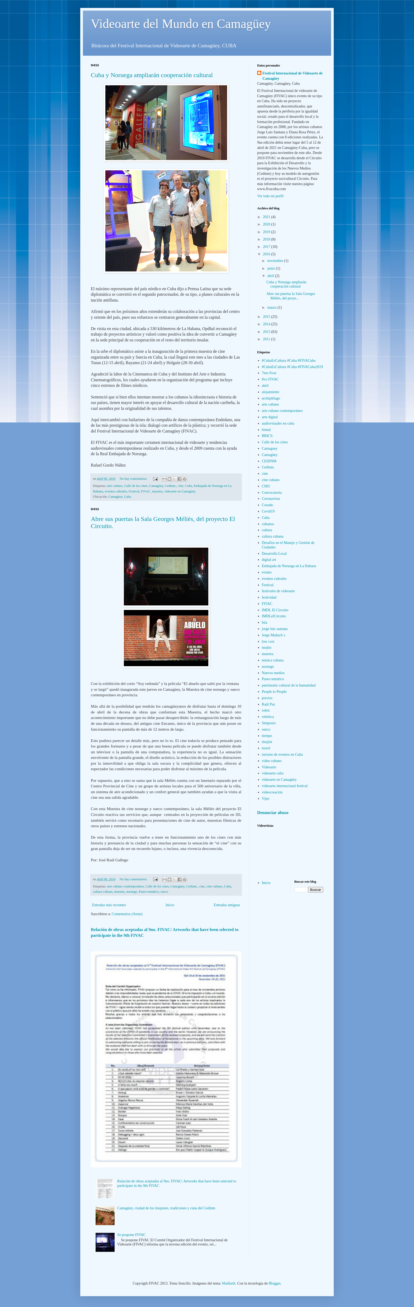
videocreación (272, 792)
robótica (268, 717)
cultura (267, 530)
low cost (268, 641)
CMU (266, 486)
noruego (131, 892)
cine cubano (214, 886)
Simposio (269, 723)
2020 (267, 224)
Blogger (274, 1283)
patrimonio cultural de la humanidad (289, 685)
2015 (267, 317)
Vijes (266, 799)
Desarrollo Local (274, 554)
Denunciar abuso (272, 812)
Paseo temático (149, 892)
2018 (267, 239)
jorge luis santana (275, 629)
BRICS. (268, 436)
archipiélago (271, 398)
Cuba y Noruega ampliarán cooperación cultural (152, 75)
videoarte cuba (273, 773)
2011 (267, 339)
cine (181, 486)
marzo (272, 307)
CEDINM (269, 461)
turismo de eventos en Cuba (282, 754)
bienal (266, 430)
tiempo (267, 736)
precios (267, 698)
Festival (134, 491)
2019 (267, 232)
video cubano (272, 761)
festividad (269, 597)
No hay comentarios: (134, 479)
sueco (164, 892)
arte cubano (115, 486)
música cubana (273, 660)
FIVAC (145, 491)
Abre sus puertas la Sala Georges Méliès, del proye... (290, 296)
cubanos (268, 524)
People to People (274, 692)
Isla (264, 622)
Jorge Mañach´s (273, 635)
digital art (269, 560)
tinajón (267, 742)
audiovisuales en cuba (278, 423)
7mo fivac (269, 373)
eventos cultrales (116, 491)
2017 (267, 247)
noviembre (275, 261)
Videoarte (269, 767)
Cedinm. (170, 486)
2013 (267, 332)
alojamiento (270, 392)
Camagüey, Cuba (119, 497)
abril (271, 276)
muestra (157, 491)
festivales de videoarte (278, 591)
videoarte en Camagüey (180, 491)
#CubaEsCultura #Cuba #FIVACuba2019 (292, 367)
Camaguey (270, 448)
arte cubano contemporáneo (125, 886)
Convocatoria (272, 493)
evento (267, 572)
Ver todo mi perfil (270, 196)
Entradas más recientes (109, 905)
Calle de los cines (135, 486)
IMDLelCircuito (274, 616)
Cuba (188, 486)
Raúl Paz (268, 704)
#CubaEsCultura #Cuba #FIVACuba (289, 361)
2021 (267, 217)
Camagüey (156, 486)
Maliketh (229, 1283)
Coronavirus (271, 499)
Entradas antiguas (227, 905)
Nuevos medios (273, 673)
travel (266, 748)
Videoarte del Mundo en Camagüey (181, 24)
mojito (267, 648)
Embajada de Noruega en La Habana (289, 566)
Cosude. (268, 505)
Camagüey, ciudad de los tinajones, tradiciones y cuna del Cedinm (166, 1208)
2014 (267, 324)
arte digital (270, 417)
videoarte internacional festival (285, 786)
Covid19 (268, 511)
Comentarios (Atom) (127, 914)
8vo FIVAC (270, 379)
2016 (267, 254)
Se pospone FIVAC (131, 1235)
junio (271, 268)
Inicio (170, 905)
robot (266, 710)
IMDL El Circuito (275, 610)
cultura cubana (102, 892)
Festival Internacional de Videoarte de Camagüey (292, 76)
